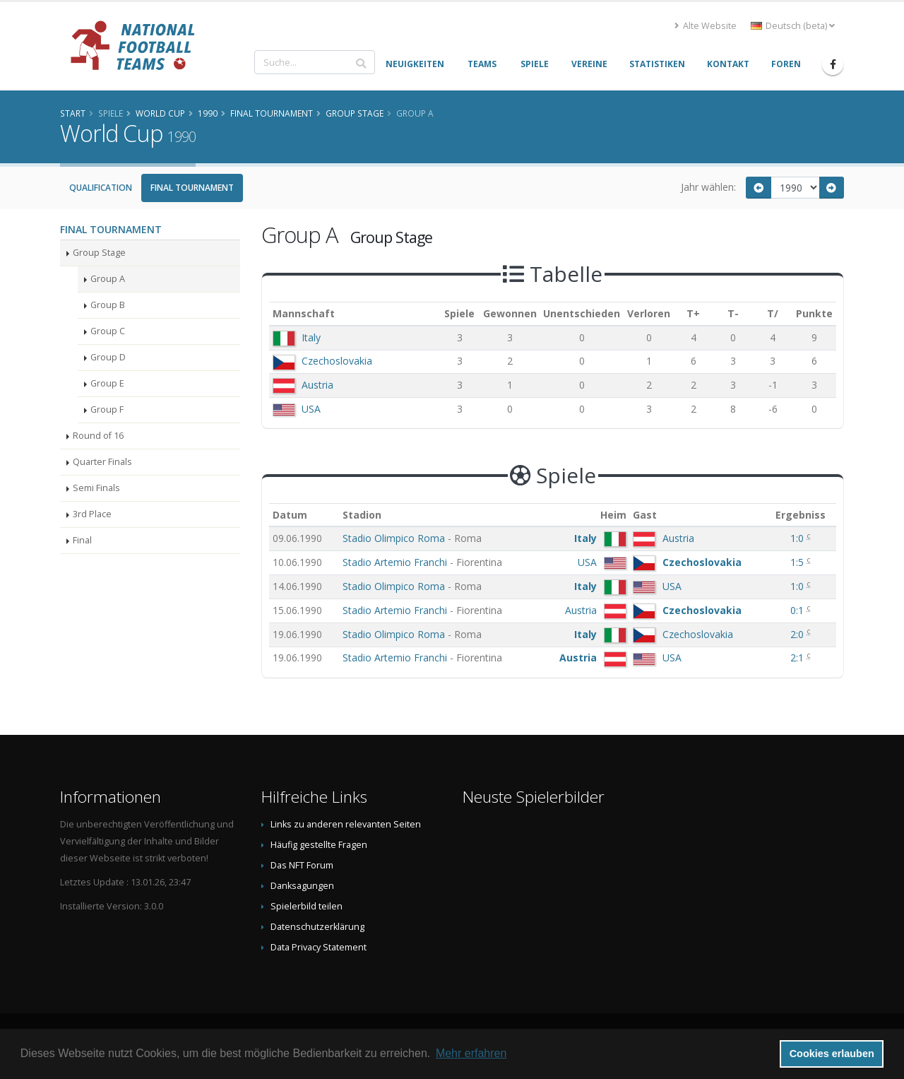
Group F (107, 409)
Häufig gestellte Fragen (318, 845)
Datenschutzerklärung (317, 927)
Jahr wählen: (708, 187)
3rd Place (92, 514)
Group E (107, 383)
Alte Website (705, 26)
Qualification (100, 188)
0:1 (798, 610)
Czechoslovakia (337, 360)
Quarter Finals (102, 462)
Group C (107, 331)
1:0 (798, 538)
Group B (107, 305)
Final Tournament (192, 188)
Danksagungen (302, 886)
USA (311, 408)
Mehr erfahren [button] (471, 1053)
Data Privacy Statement (318, 947)
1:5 (798, 562)
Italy (311, 337)
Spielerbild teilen (306, 906)
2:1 (798, 657)
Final (82, 540)
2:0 (798, 634)
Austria (317, 384)
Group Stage (99, 253)
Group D (108, 357)
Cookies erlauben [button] (832, 1053)
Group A (107, 279)
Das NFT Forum (301, 865)
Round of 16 (98, 436)
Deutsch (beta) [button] (793, 26)
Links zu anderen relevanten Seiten (345, 824)
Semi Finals (96, 488)
